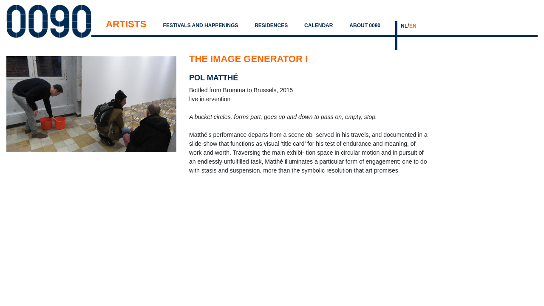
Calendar (318, 25)
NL (404, 26)
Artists (126, 24)
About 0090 (364, 25)
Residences (271, 25)
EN (412, 26)
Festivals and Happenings (200, 25)
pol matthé (213, 78)
